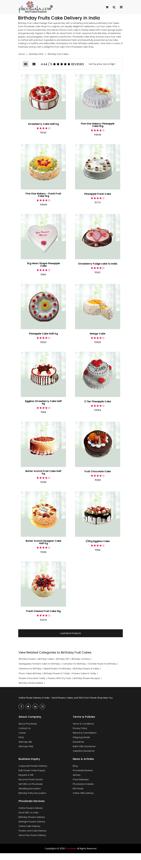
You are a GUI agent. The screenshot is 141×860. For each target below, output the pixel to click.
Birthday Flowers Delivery (32, 817)
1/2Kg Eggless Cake (98, 541)
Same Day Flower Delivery (32, 835)
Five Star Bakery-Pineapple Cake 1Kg (97, 125)
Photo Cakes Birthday (30, 673)
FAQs (21, 737)
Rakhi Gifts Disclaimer (84, 746)
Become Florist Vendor (31, 779)
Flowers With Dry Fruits (59, 678)
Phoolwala (70, 848)
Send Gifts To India (28, 813)
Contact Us (25, 728)
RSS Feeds (78, 788)
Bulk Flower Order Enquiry (32, 770)
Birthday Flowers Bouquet (87, 678)
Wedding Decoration (30, 788)
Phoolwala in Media (83, 784)
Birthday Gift (62, 658)
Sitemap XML (25, 742)
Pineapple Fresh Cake (97, 194)
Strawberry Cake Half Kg (43, 124)
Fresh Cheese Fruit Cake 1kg (43, 611)
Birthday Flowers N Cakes (86, 668)
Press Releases (81, 779)
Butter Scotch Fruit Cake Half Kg (43, 472)
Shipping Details (81, 737)
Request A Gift (26, 775)
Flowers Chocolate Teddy (32, 678)
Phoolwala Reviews (83, 770)
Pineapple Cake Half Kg (43, 333)
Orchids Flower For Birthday (102, 663)
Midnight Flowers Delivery (32, 822)
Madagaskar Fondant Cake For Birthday (39, 663)
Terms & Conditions (83, 724)
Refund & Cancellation (85, 733)
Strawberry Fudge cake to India (97, 264)
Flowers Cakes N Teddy (84, 673)
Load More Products (70, 633)
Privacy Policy (80, 728)
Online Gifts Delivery (83, 793)
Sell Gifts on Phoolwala (31, 784)
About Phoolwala (28, 724)
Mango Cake (97, 333)
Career (22, 733)
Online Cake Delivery (29, 826)
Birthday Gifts (36, 54)
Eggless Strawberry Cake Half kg (43, 402)
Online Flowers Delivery (31, 808)
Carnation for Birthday (74, 663)
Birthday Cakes (46, 658)
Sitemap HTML (26, 746)
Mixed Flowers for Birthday (57, 668)
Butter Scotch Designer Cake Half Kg (43, 542)
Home (22, 54)
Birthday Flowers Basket (31, 682)
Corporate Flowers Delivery (33, 766)
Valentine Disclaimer (84, 751)
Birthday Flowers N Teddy (57, 673)
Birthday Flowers (27, 658)
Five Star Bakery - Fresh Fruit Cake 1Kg (43, 194)
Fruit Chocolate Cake (98, 471)
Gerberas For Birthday (30, 668)
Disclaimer (78, 742)
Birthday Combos (81, 658)
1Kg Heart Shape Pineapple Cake (43, 264)
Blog (75, 766)
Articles (76, 775)
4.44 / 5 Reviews (62, 64)
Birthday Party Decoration (32, 793)
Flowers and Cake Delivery (33, 831)
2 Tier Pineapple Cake (97, 401)
